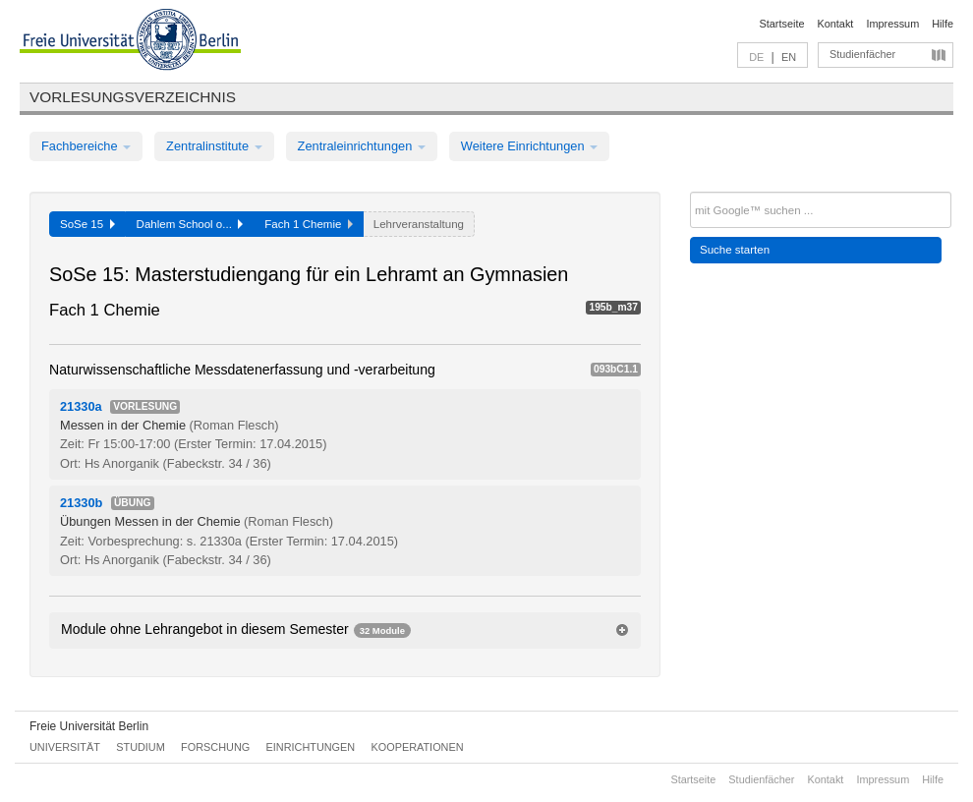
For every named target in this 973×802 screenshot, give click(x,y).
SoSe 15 (87, 224)
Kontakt (836, 23)
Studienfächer (862, 54)
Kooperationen (418, 747)
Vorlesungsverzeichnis (132, 96)
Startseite (782, 23)
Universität (64, 747)
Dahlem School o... (190, 224)
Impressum (892, 23)
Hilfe (942, 23)
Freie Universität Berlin (88, 726)
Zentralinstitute (214, 146)
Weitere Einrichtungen (529, 146)
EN (788, 57)
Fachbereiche (86, 146)
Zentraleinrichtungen (362, 146)
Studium (140, 747)
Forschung (215, 747)
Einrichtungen (311, 747)
